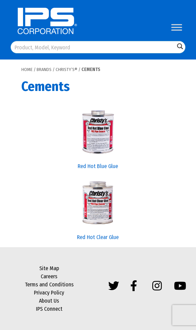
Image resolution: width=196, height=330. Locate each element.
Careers (49, 276)
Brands (44, 69)
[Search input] (93, 47)
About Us (49, 301)
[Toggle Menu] (176, 27)
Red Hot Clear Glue (98, 237)
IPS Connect (49, 309)
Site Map (49, 268)
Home (27, 69)
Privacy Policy (49, 292)
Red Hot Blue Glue (98, 166)
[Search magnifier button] (180, 46)
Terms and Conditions (49, 284)
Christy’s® (66, 69)
